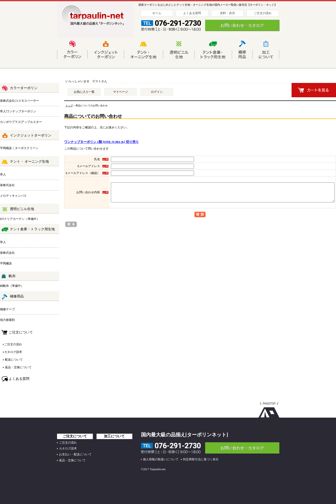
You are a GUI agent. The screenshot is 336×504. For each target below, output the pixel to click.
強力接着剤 (7, 320)
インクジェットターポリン (26, 135)
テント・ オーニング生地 (25, 162)
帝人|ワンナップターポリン (18, 111)
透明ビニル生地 (17, 209)
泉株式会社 (7, 185)
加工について (114, 436)
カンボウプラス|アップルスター (21, 122)
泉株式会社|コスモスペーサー (19, 100)
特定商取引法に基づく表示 (200, 459)
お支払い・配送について (75, 454)
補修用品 (12, 296)
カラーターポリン (19, 88)
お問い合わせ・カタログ (242, 25)
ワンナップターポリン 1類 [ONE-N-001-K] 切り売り (101, 142)
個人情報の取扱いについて (160, 459)
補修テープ (7, 309)
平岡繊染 (6, 263)
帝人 (3, 174)
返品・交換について (18, 367)
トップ (69, 105)
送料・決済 (227, 13)
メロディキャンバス (13, 195)
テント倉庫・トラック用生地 (28, 229)
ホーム (156, 13)
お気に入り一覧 (84, 92)
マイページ (120, 92)
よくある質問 (192, 13)
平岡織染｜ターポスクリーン (19, 148)
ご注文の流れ (263, 13)
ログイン (157, 92)
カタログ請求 (13, 352)
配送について (13, 359)
